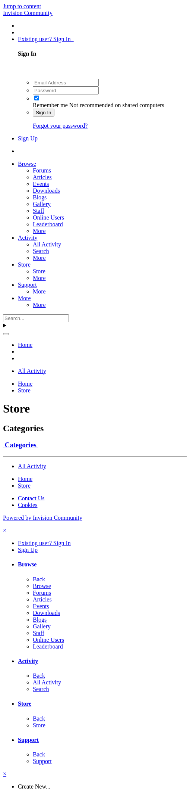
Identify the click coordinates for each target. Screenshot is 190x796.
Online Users (48, 217)
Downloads (46, 190)
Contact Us (31, 498)
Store (24, 264)
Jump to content (22, 6)
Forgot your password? (60, 125)
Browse (27, 164)
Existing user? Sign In (46, 39)
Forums (42, 170)
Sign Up (28, 138)
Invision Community (28, 13)
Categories (20, 445)
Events (41, 184)
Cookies (27, 505)
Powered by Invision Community (42, 517)
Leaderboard (48, 224)
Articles (42, 177)
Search (41, 251)
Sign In (43, 112)
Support (27, 285)
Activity (27, 237)
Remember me (50, 105)
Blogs (40, 197)
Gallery (42, 204)
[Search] (36, 318)
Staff (38, 211)
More (39, 231)
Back (39, 579)
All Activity (47, 244)
